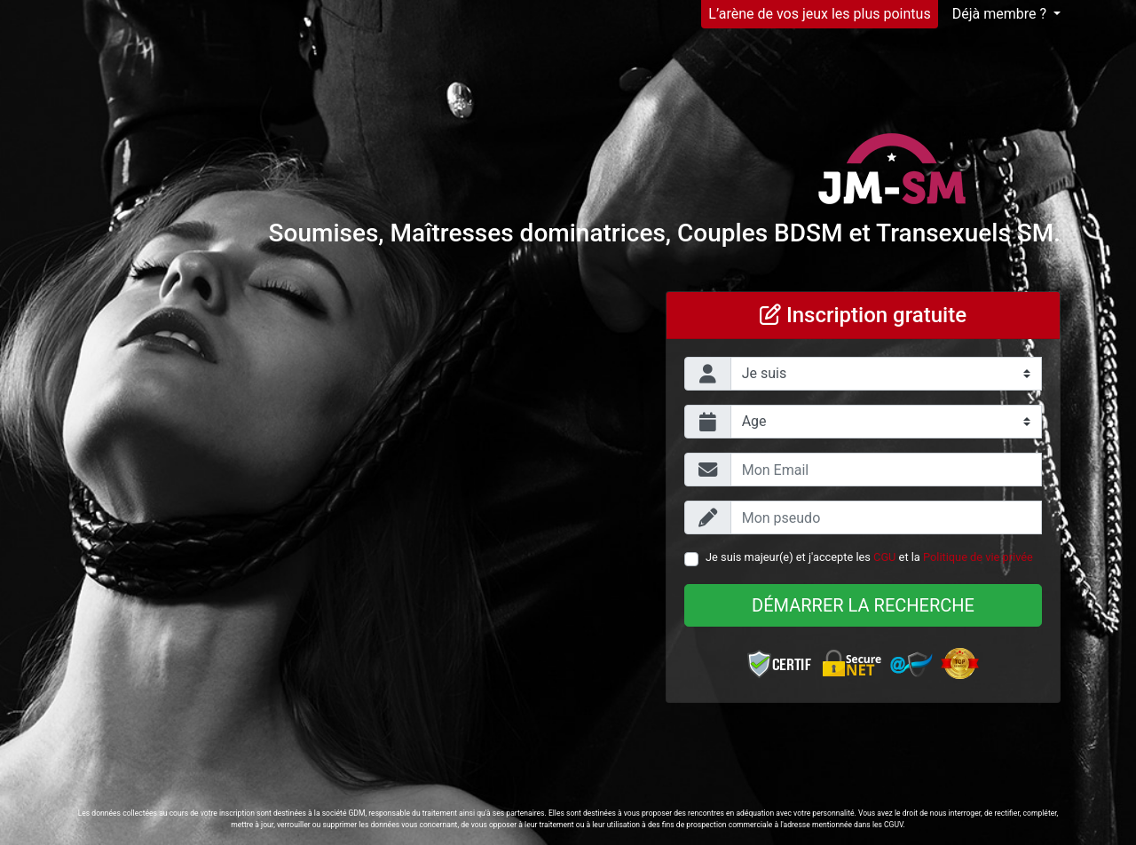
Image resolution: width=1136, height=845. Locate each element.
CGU (884, 557)
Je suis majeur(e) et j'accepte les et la (869, 557)
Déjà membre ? (1001, 13)
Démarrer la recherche (863, 605)
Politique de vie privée (978, 557)
